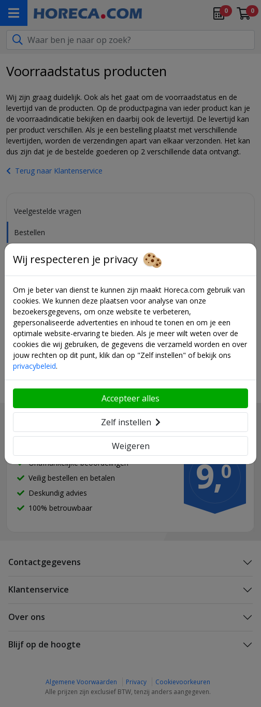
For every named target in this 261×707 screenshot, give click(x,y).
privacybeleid (34, 366)
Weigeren (131, 446)
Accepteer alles (131, 398)
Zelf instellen (131, 422)
